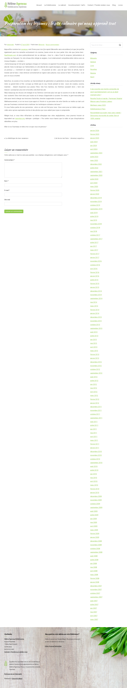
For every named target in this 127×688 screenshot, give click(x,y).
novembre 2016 (96, 261)
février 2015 (94, 284)
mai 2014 (93, 302)
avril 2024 (93, 149)
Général (93, 62)
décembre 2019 (96, 198)
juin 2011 (93, 429)
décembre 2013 (96, 317)
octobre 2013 (95, 325)
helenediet (10, 44)
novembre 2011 (96, 410)
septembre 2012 (96, 373)
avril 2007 (93, 616)
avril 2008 (93, 571)
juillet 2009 (94, 515)
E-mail (7, 190)
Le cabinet (62, 5)
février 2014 (94, 310)
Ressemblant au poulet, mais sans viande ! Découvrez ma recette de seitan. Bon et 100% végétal (105, 116)
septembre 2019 (96, 209)
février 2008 (94, 578)
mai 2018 (93, 231)
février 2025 (94, 134)
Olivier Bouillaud (17, 678)
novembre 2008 (96, 545)
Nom (6, 181)
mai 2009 (93, 522)
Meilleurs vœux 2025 (98, 105)
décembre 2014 (96, 291)
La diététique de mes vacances (17, 138)
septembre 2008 (96, 552)
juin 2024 (93, 146)
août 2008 (93, 556)
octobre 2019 (95, 205)
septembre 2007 (96, 597)
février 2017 (94, 254)
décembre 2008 (96, 541)
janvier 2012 (94, 403)
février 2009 (94, 534)
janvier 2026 (94, 131)
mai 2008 (93, 567)
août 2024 (93, 142)
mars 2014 (94, 306)
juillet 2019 (94, 216)
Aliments (41, 44)
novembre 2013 (96, 321)
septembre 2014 (96, 298)
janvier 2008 (94, 582)
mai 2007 (93, 612)
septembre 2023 (96, 153)
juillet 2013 (94, 336)
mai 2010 (93, 478)
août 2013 (93, 332)
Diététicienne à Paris (97, 109)
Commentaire (9, 160)
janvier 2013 (94, 358)
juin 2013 (93, 340)
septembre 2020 (96, 175)
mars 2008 (94, 575)
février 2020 (94, 190)
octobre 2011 (95, 414)
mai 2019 (93, 220)
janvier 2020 (94, 194)
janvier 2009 (94, 537)
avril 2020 (93, 183)
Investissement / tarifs (76, 5)
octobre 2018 (95, 228)
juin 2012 (93, 384)
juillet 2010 (94, 470)
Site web (7, 199)
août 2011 (93, 422)
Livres (120, 5)
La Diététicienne (50, 5)
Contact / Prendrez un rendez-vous (15, 652)
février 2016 (94, 272)
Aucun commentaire (52, 44)
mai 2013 (93, 343)
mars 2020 (94, 187)
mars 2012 (94, 396)
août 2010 (93, 466)
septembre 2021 (96, 172)
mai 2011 (93, 433)
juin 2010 (93, 474)
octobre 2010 (95, 459)
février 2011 (94, 444)
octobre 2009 (95, 504)
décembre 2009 (96, 496)
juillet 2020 (94, 179)
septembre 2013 (96, 328)
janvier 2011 (94, 448)
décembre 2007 (96, 586)
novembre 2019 (96, 202)
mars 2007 (94, 619)
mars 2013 (94, 351)
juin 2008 (93, 563)
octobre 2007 (95, 593)
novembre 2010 (96, 455)
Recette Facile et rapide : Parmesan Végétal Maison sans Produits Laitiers (106, 100)
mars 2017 (94, 250)
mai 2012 (93, 388)
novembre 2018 (96, 224)
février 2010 (94, 489)
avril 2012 (93, 392)
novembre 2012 (96, 366)
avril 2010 (93, 481)
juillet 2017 (94, 242)
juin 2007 (93, 608)
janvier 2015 (94, 287)
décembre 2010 (96, 452)
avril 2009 (93, 526)
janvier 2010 (94, 493)
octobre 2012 (95, 369)
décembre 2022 (96, 164)
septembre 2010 (96, 463)
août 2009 (93, 511)
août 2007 (93, 601)
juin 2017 (93, 246)
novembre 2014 (96, 295)
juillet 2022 (94, 168)
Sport (92, 77)
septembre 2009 (96, 507)
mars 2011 (94, 440)
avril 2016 (93, 269)
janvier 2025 (94, 138)
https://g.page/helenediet (53, 646)
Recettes (93, 69)
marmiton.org (20, 118)
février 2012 (94, 399)
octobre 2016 (95, 265)
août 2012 (93, 377)
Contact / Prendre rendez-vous (99, 5)
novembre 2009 (96, 500)
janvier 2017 (94, 258)
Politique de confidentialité (13, 674)
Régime (93, 73)
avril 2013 (93, 347)
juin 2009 (93, 519)
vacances (24, 49)
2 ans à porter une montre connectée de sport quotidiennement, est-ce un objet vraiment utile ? (104, 92)
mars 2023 (94, 160)
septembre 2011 (96, 418)
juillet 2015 (94, 280)
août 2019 (93, 213)
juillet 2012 (94, 381)
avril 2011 (93, 437)
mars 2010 (94, 485)
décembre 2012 (96, 362)
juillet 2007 (94, 605)
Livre (92, 66)
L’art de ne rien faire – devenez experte (68, 138)
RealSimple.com (10, 55)
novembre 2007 (96, 590)
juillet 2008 (94, 560)
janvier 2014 (94, 313)
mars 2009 (94, 530)
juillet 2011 (94, 425)
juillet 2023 (94, 157)
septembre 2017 (96, 239)
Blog (114, 5)
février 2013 (94, 354)
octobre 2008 (95, 549)
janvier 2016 (94, 276)
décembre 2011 (96, 407)
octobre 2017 (95, 235)
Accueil (39, 5)
